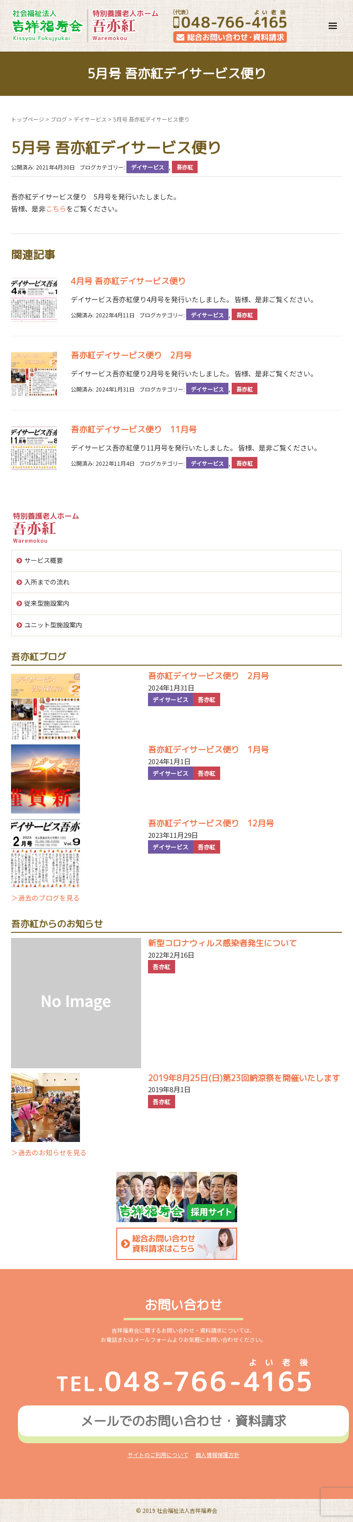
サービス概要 (43, 560)
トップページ (27, 119)
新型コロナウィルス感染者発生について (222, 943)
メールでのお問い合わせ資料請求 (183, 1421)
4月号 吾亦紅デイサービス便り (128, 281)
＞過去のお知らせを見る (49, 1152)
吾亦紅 (184, 167)
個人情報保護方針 (217, 1454)
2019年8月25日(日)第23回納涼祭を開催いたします (244, 1078)
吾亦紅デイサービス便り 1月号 (208, 749)
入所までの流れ (46, 581)
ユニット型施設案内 (53, 624)
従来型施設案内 (46, 603)
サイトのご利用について (158, 1454)
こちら (56, 208)
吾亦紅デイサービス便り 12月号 (211, 823)
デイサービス (90, 119)
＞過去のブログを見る (45, 897)
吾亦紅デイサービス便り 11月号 (134, 429)
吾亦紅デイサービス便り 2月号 (131, 355)
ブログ (59, 119)
